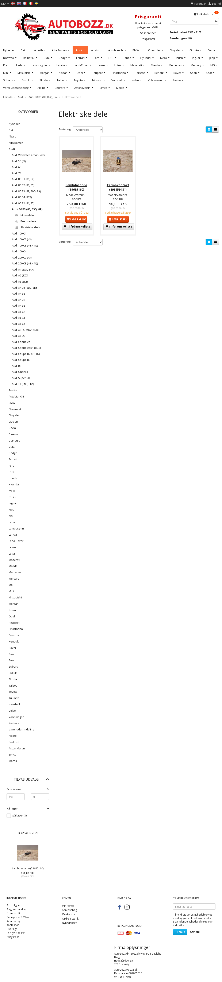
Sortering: (65, 129)
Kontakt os (13, 925)
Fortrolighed (14, 905)
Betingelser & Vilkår (18, 917)
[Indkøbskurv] (206, 14)
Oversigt (12, 929)
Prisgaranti (148, 39)
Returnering (13, 921)
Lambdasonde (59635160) (28, 868)
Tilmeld (180, 932)
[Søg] (216, 21)
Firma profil (13, 913)
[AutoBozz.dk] (64, 26)
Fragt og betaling (16, 909)
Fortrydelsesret (16, 933)
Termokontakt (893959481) (118, 186)
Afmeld (195, 932)
